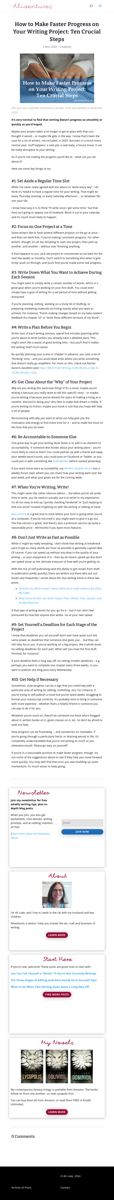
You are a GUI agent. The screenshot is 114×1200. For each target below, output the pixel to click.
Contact (65, 1187)
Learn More (56, 935)
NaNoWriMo (61, 461)
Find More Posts (57, 994)
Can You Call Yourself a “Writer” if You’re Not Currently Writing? (53, 973)
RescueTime (19, 514)
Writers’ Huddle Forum (78, 468)
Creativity (65, 46)
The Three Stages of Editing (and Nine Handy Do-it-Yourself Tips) (54, 980)
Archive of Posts (21, 1187)
